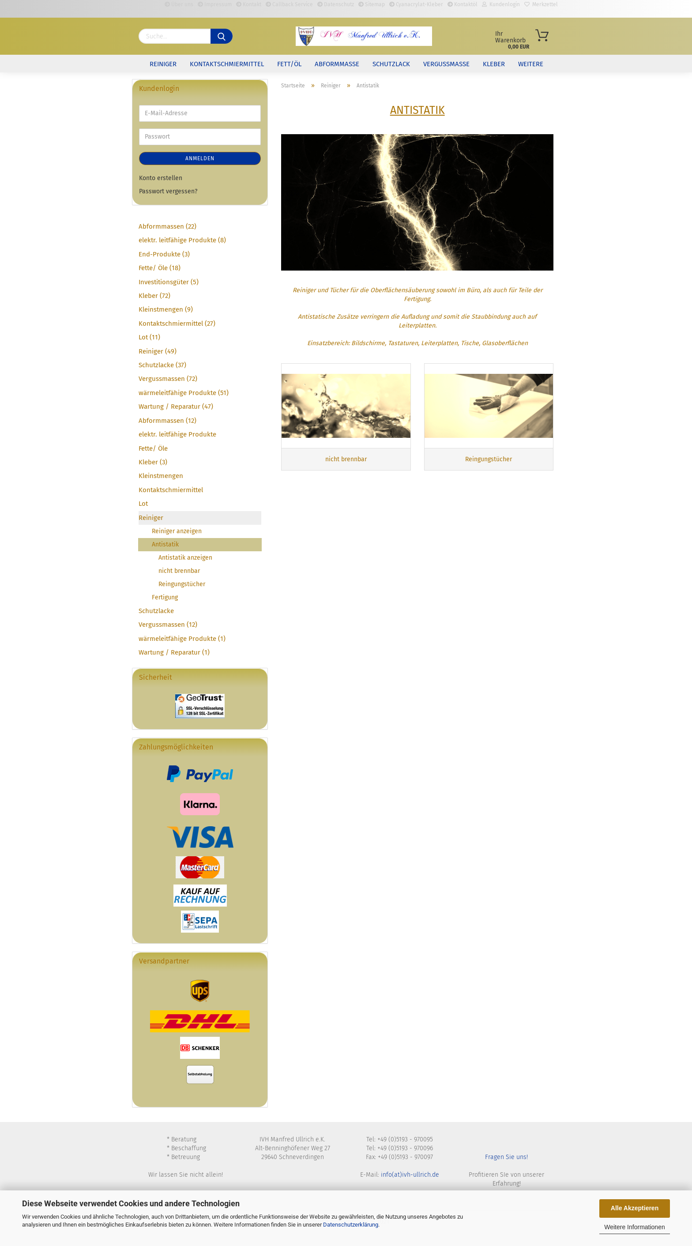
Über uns (179, 4)
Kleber (494, 64)
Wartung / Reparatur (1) (174, 652)
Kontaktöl (463, 4)
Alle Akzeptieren (634, 1208)
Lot (143, 504)
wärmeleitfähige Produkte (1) (182, 639)
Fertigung (165, 597)
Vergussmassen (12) (168, 625)
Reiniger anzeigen (177, 531)
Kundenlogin (501, 4)
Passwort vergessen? (168, 191)
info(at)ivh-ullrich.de (410, 1174)
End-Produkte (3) (164, 254)
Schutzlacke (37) (162, 365)
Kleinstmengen (161, 476)
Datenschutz (335, 4)
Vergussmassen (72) (168, 379)
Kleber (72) (154, 296)
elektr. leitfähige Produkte (177, 434)
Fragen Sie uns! (506, 1157)
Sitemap (371, 4)
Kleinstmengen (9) (166, 309)
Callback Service (289, 4)
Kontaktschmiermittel (227, 64)
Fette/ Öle (153, 448)
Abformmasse (337, 64)
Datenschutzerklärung (350, 1224)
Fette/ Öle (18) (160, 268)
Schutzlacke (156, 611)
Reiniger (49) (158, 351)
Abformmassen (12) (167, 421)
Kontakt (248, 4)
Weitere (530, 64)
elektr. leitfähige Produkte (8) (182, 240)
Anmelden (199, 158)
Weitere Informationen (634, 1227)
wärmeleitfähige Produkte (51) (184, 393)
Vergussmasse (446, 64)
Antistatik (165, 544)
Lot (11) (149, 337)
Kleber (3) (153, 462)
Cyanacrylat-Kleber (416, 4)
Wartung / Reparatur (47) (176, 406)
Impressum (215, 4)
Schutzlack (391, 64)
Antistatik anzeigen (185, 557)
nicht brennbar (179, 571)
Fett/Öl (289, 64)
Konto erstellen (160, 178)
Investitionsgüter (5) (169, 282)
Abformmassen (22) (167, 226)
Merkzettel (541, 4)
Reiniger (163, 64)
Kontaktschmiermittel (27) (177, 323)
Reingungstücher (181, 584)
